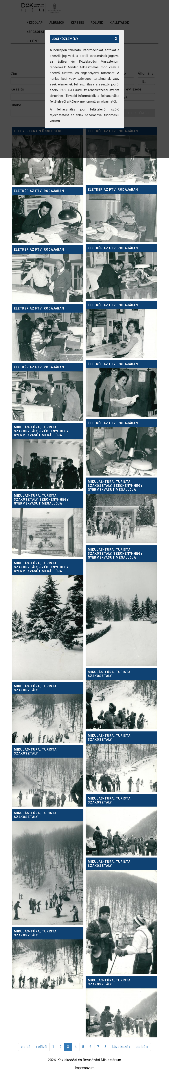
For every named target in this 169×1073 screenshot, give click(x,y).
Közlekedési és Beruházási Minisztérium (89, 1060)
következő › (121, 1047)
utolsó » (142, 1047)
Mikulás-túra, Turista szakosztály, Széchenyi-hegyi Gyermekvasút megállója (42, 431)
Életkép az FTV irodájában (113, 189)
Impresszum (84, 1068)
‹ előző (41, 1047)
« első (25, 1047)
